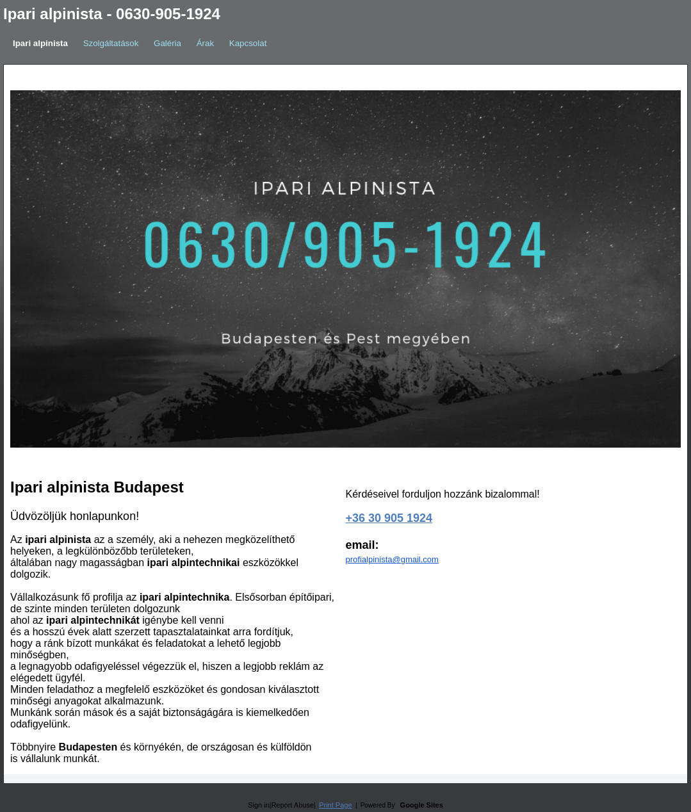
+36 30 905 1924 (389, 518)
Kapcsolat (248, 43)
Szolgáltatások (111, 43)
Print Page (335, 805)
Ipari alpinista (40, 43)
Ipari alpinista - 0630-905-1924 (111, 13)
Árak (205, 43)
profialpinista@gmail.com (392, 559)
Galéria (167, 43)
